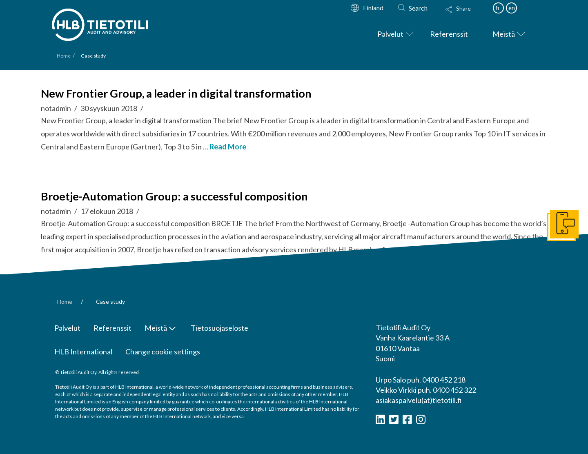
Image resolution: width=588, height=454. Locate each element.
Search (418, 8)
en (511, 7)
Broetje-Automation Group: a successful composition (174, 196)
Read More (227, 146)
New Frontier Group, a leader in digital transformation (176, 93)
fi (497, 7)
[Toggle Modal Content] (465, 15)
